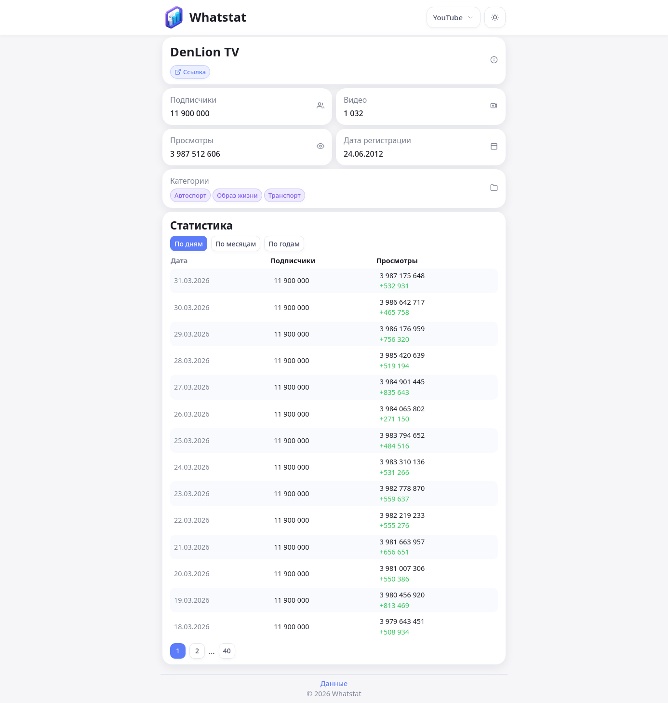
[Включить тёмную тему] (495, 17)
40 (227, 650)
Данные (334, 683)
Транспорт (284, 195)
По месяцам (235, 243)
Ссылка (190, 72)
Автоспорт (190, 195)
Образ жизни (237, 195)
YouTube (453, 17)
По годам (284, 243)
